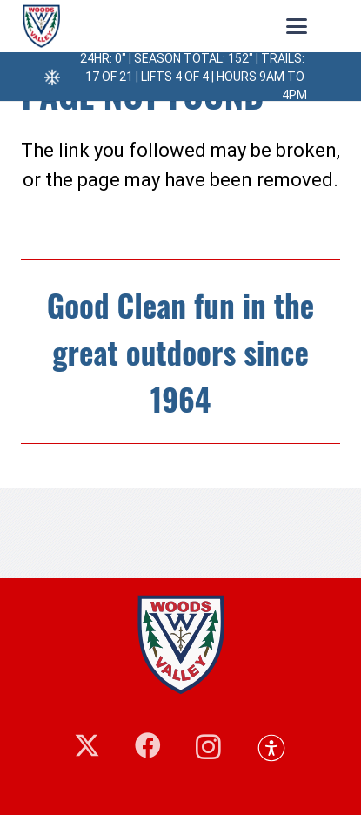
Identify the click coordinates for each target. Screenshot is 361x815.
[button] (296, 26)
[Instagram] (208, 746)
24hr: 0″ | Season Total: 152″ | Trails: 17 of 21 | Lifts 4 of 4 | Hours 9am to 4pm (193, 76)
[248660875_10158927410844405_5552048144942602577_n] (41, 26)
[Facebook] (148, 745)
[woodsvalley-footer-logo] (180, 644)
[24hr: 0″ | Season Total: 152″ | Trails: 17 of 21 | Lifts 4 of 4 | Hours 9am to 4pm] (48, 76)
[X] (87, 745)
